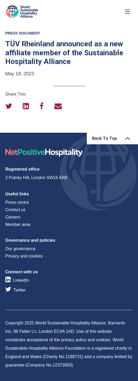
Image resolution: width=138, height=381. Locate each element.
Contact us (15, 209)
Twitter (19, 290)
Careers (12, 217)
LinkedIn (21, 280)
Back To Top (104, 138)
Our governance (20, 248)
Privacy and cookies (24, 256)
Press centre (17, 202)
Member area (17, 224)
